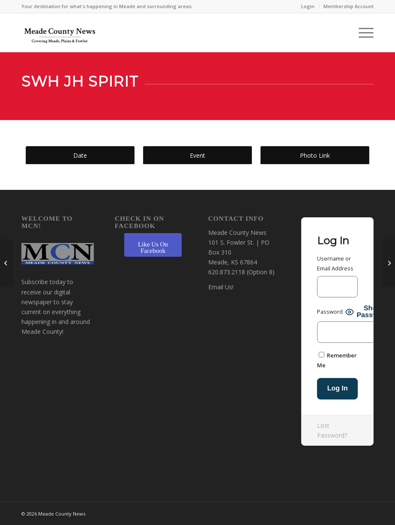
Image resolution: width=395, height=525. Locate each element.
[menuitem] (308, 6)
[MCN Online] (60, 35)
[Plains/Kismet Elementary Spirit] (388, 262)
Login (307, 6)
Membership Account (348, 6)
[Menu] (362, 32)
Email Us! (220, 287)
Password (330, 311)
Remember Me (337, 360)
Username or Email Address (335, 263)
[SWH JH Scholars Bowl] (6, 262)
